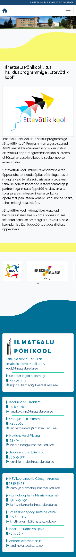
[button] (8, 549)
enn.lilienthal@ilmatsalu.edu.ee (32, 462)
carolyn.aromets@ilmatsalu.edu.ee (35, 488)
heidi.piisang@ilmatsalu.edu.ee (32, 445)
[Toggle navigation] (68, 10)
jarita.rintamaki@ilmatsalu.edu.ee (33, 505)
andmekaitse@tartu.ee (26, 545)
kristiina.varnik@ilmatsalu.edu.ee (33, 521)
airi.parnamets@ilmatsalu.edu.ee (33, 428)
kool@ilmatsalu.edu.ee (22, 368)
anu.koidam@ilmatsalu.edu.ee (31, 411)
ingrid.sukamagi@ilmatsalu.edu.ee (34, 385)
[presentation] (37, 283)
